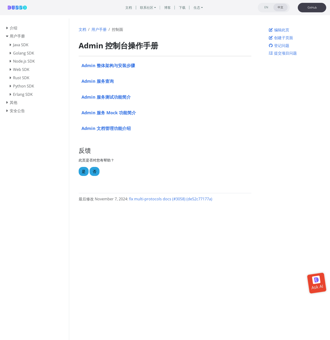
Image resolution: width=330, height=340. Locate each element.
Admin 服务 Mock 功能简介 (108, 112)
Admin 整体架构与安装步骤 (108, 65)
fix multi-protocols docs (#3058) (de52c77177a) (170, 199)
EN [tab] (266, 7)
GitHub (312, 7)
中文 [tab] (280, 7)
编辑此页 (278, 29)
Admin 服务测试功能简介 (106, 97)
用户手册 (99, 29)
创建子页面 (280, 37)
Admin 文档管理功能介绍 (106, 128)
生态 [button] (197, 7)
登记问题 (278, 45)
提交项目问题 (282, 53)
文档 (82, 29)
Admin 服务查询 (97, 81)
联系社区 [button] (146, 7)
